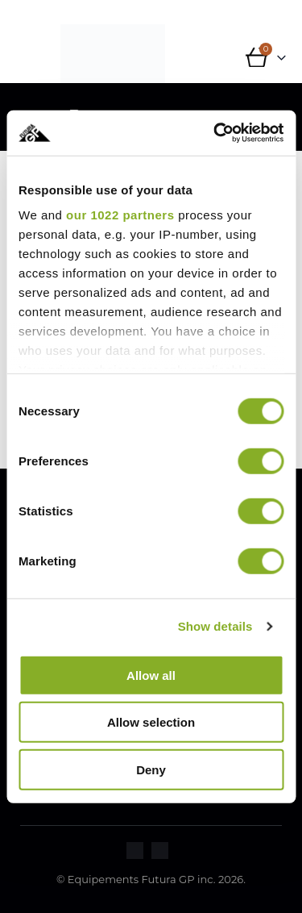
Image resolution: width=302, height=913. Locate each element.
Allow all (151, 675)
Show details (215, 626)
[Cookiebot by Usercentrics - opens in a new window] (215, 133)
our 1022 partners (120, 215)
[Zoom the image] (134, 851)
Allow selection (151, 722)
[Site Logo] (112, 53)
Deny (151, 769)
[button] (30, 63)
